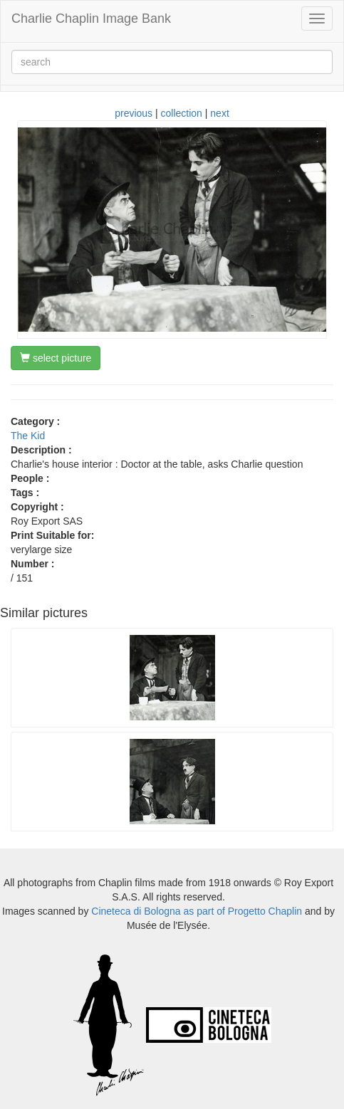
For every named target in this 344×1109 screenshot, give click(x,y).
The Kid (28, 435)
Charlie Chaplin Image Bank (91, 18)
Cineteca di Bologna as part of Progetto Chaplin (196, 911)
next (219, 113)
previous (133, 113)
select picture (55, 358)
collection (181, 113)
